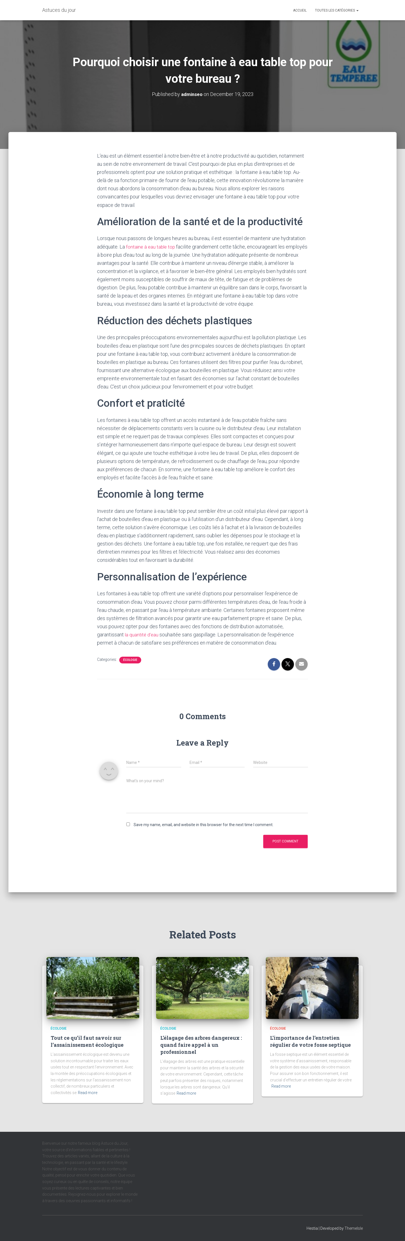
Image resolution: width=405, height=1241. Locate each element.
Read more (87, 1092)
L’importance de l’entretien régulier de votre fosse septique (310, 1041)
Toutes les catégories (337, 10)
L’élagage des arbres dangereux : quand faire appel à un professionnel (201, 1044)
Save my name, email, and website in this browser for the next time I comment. (203, 824)
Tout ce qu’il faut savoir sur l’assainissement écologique (87, 1041)
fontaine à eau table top (151, 246)
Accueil (300, 10)
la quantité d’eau (142, 635)
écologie (130, 659)
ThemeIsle (354, 1228)
